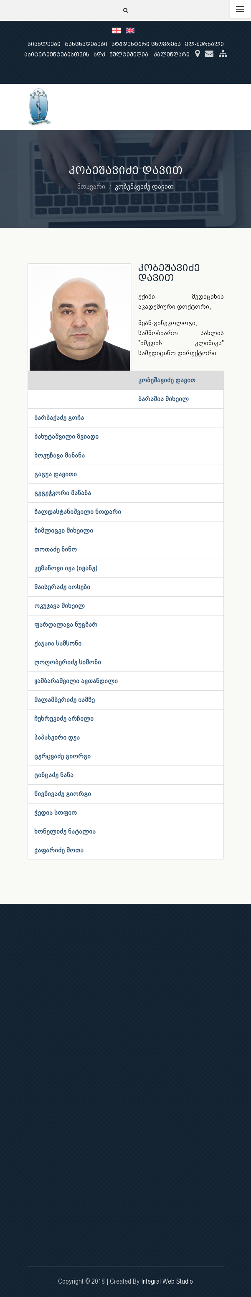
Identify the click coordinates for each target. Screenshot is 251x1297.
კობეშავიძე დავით (166, 380)
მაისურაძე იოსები (62, 587)
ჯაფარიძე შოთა (59, 850)
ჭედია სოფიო (55, 812)
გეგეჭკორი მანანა (62, 493)
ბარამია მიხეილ (163, 399)
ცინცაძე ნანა (54, 775)
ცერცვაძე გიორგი (62, 756)
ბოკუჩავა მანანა (59, 455)
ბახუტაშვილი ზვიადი (66, 436)
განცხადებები (86, 44)
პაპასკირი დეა (57, 737)
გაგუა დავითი (55, 474)
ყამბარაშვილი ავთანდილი (76, 681)
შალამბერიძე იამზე (64, 700)
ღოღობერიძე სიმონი (67, 662)
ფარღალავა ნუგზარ (65, 624)
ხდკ (99, 54)
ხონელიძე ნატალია (65, 831)
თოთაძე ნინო (55, 549)
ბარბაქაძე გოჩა (59, 418)
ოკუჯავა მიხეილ (59, 606)
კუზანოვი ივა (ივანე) (65, 568)
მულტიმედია (128, 54)
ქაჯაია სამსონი (57, 643)
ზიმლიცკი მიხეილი (63, 530)
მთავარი (91, 186)
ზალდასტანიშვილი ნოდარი (77, 512)
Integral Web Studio (167, 1281)
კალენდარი (172, 54)
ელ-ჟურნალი (204, 44)
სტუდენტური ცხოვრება (146, 44)
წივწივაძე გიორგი (62, 794)
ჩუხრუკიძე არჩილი (64, 718)
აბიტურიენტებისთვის (56, 54)
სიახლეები (44, 44)
